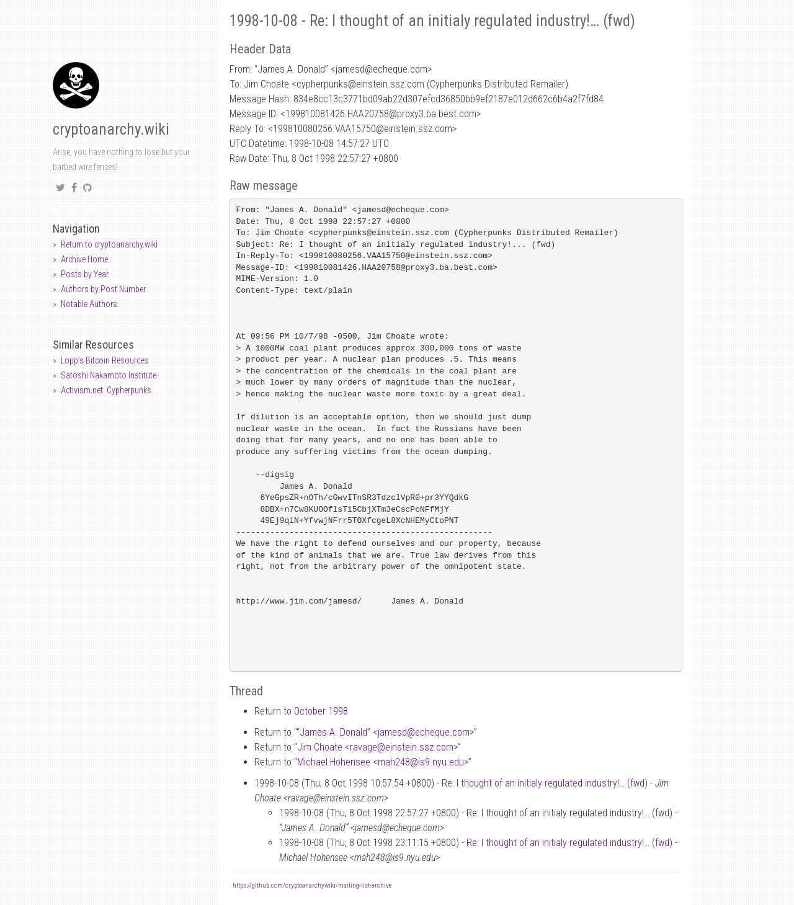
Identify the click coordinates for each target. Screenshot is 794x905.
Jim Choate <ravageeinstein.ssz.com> (377, 747)
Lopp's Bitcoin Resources (104, 360)
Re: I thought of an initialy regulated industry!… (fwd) (545, 783)
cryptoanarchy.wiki (111, 129)
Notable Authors (89, 304)
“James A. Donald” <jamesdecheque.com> (385, 732)
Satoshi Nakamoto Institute (108, 375)
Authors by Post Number (103, 289)
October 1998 (321, 711)
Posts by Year (85, 274)
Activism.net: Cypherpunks (106, 390)
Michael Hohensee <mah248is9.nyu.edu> (382, 762)
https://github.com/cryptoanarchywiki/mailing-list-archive (312, 885)
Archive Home (84, 259)
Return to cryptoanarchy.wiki (109, 244)
